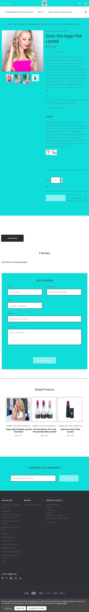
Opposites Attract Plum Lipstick (70, 430)
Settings (8, 608)
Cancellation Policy (8, 537)
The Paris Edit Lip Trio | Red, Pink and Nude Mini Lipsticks (44, 430)
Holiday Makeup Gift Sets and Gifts (19, 12)
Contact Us (6, 533)
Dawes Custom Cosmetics (58, 31)
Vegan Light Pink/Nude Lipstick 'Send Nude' (19, 430)
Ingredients (6, 511)
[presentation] (25, 352)
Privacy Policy (6, 541)
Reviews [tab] (12, 238)
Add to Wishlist (76, 198)
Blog (3, 561)
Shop (41, 12)
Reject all (20, 608)
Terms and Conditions (9, 544)
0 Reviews (59, 52)
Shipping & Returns (8, 548)
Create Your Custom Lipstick (60, 12)
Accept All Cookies (36, 608)
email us (67, 81)
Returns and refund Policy (11, 552)
